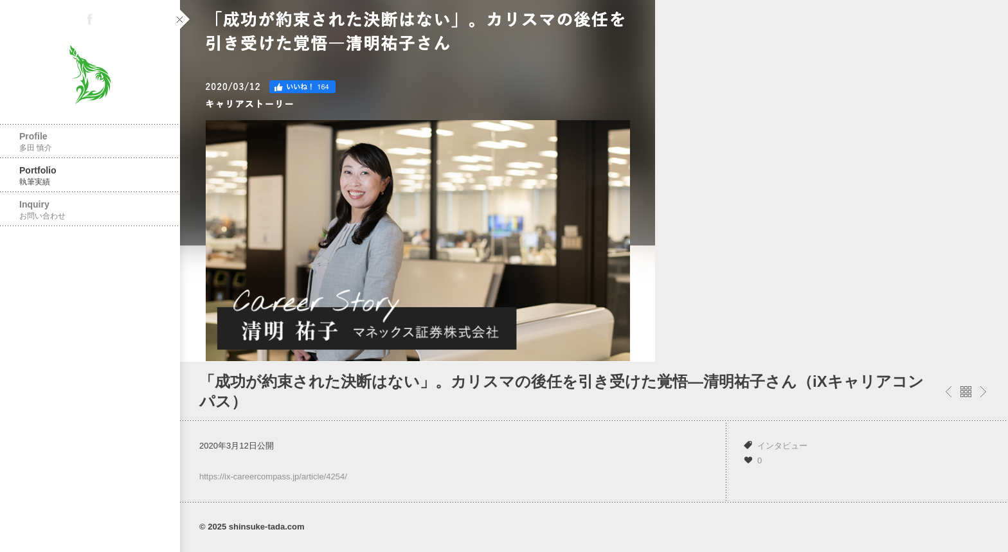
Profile (90, 141)
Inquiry (90, 209)
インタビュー (782, 445)
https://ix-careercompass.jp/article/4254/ (273, 476)
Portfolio (90, 175)
